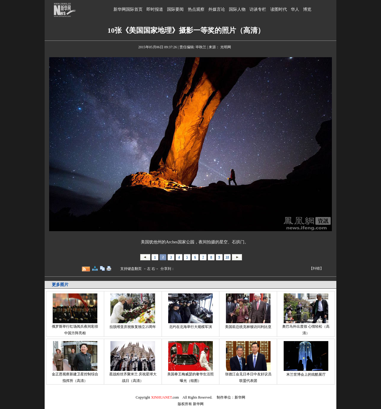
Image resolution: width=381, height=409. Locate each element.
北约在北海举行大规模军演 (190, 327)
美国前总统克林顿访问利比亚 (248, 327)
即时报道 (154, 9)
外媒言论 (216, 9)
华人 (295, 9)
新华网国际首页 (128, 9)
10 (227, 257)
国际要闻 (175, 9)
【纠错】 (316, 268)
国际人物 (237, 9)
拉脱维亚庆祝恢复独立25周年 (133, 327)
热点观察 (196, 9)
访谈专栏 (257, 9)
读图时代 (278, 9)
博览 (307, 9)
